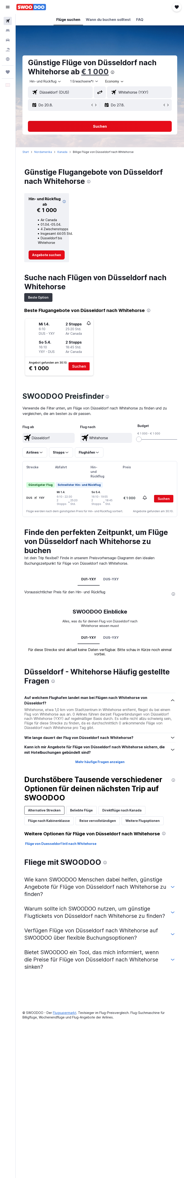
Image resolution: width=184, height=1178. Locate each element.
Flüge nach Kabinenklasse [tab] (49, 821)
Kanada (62, 152)
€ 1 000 (95, 71)
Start (25, 152)
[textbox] (48, 438)
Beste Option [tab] (38, 297)
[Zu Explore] (8, 59)
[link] (47, 255)
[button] (8, 7)
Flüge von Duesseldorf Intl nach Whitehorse (60, 844)
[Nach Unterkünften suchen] (8, 30)
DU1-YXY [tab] (88, 579)
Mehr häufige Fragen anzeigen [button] (100, 762)
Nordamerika (43, 152)
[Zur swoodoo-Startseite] (31, 7)
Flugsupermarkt (64, 1013)
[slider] (139, 439)
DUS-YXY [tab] (111, 579)
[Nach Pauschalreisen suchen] (8, 49)
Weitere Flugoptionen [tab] (142, 821)
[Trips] (8, 72)
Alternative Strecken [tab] (44, 810)
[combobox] (114, 81)
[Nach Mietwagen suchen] (8, 40)
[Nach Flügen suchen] (8, 20)
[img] (64, 201)
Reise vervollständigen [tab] (97, 821)
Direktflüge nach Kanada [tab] (122, 810)
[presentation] (112, 72)
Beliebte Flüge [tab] (81, 810)
